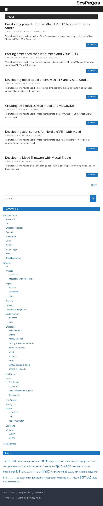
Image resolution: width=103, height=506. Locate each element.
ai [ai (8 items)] (3, 461)
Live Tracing (11, 400)
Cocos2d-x (13, 274)
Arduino (9, 301)
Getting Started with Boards (21, 343)
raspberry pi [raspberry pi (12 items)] (62, 477)
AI (7, 223)
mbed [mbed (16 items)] (64, 471)
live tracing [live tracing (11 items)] (55, 471)
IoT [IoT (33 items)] (18, 471)
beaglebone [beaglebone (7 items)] (53, 461)
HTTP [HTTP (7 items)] (81, 466)
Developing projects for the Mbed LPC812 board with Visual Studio (48, 26)
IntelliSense (11, 236)
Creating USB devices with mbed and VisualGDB (39, 105)
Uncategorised (9, 443)
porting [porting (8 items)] (20, 478)
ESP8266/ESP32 (16, 339)
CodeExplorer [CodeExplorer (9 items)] (83, 461)
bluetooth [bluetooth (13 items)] (64, 461)
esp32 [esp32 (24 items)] (58, 466)
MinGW (12, 438)
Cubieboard (14, 386)
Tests (8, 253)
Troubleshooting (13, 258)
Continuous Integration (16, 309)
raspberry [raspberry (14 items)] (51, 477)
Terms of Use (9, 497)
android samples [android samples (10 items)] (23, 461)
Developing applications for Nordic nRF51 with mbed (43, 131)
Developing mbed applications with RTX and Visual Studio (47, 79)
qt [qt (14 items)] (32, 477)
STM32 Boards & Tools (19, 365)
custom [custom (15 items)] (17, 466)
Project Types (12, 249)
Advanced (10, 219)
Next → (95, 185)
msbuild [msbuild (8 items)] (71, 472)
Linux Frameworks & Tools (21, 390)
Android (9, 271)
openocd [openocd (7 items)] (12, 478)
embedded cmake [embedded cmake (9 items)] (40, 466)
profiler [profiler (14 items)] (27, 477)
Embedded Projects (15, 227)
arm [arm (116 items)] (44, 460)
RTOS (11, 360)
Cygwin (12, 433)
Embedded (13, 291)
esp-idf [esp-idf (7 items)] (51, 466)
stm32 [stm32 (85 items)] (85, 477)
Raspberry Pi (14, 395)
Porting (9, 404)
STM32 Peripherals (17, 369)
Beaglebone (14, 382)
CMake (9, 305)
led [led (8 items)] (34, 472)
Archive (9, 283)
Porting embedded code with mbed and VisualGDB (41, 54)
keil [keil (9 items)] (22, 472)
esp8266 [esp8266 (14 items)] (66, 466)
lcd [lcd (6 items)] (31, 472)
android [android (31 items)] (10, 461)
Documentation (10, 215)
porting (49, 57)
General (9, 232)
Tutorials (7, 263)
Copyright (22, 497)
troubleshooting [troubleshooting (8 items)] (9, 482)
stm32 (55, 57)
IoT (31, 57)
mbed (43, 31)
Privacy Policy (35, 497)
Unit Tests (10, 425)
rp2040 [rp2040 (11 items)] (76, 477)
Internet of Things (17, 347)
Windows (10, 430)
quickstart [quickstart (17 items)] (39, 477)
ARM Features (15, 330)
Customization (12, 314)
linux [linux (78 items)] (46, 471)
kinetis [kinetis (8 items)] (27, 472)
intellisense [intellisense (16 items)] (9, 471)
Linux (8, 240)
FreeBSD (13, 317)
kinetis (36, 57)
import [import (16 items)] (87, 466)
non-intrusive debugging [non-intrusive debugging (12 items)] (86, 471)
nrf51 (40, 135)
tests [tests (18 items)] (94, 477)
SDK (11, 321)
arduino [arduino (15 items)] (36, 461)
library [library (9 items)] (38, 472)
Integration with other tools (21, 278)
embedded (35, 31)
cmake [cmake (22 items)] (73, 461)
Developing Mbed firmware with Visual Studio (38, 157)
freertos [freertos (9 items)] (75, 466)
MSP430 (12, 356)
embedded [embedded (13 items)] (26, 466)
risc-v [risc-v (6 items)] (70, 478)
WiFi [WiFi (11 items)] (18, 481)
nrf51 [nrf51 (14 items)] (6, 477)
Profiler (9, 245)
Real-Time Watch (16, 420)
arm (27, 31)
